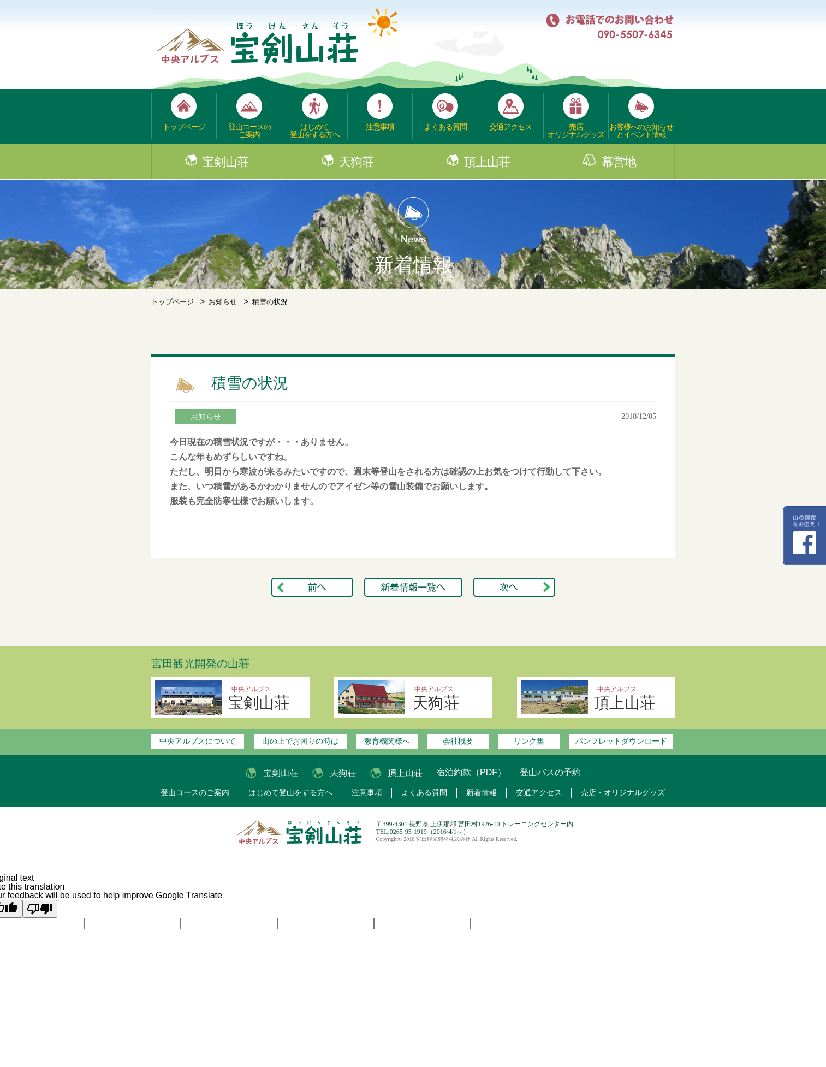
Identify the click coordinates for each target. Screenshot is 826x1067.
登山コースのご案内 (249, 130)
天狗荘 (356, 162)
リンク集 (529, 741)
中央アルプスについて (197, 741)
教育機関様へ (387, 741)
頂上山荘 (487, 162)
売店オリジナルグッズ (576, 130)
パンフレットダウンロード (621, 741)
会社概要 (458, 741)
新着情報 (481, 793)
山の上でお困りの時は (300, 741)
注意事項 (380, 126)
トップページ (184, 126)
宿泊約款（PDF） (471, 772)
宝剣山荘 (225, 162)
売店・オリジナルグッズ (623, 793)
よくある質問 (445, 126)
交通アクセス (510, 126)
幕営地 (619, 162)
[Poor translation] (39, 909)
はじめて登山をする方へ (315, 130)
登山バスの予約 (550, 772)
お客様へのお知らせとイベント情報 (641, 130)
